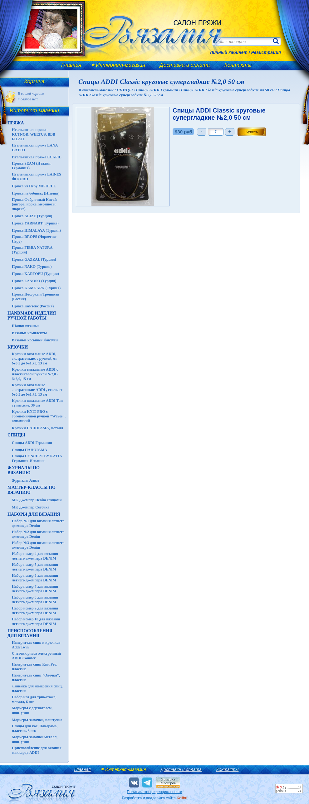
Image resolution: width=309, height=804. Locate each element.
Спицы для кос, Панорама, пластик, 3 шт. (34, 728)
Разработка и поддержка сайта (154, 798)
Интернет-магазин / (97, 90)
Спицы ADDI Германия (32, 443)
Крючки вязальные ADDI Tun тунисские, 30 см (37, 402)
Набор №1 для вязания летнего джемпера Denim (38, 523)
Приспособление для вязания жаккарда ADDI (36, 750)
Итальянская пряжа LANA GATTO (35, 147)
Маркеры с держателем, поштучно (32, 710)
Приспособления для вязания (29, 633)
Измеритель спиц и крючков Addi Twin (36, 644)
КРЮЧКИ (17, 347)
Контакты (238, 65)
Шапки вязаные (25, 326)
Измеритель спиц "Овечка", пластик (36, 677)
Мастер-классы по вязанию (31, 490)
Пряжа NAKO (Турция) (32, 266)
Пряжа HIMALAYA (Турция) (36, 230)
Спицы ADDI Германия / (158, 90)
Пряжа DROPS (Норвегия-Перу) (34, 238)
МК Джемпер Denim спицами (36, 500)
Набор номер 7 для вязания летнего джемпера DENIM (35, 588)
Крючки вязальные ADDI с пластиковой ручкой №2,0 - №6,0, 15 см (35, 374)
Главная (71, 65)
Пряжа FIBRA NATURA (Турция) (32, 249)
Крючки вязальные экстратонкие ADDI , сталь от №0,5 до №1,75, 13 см (37, 390)
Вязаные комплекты (29, 333)
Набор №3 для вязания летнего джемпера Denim (38, 545)
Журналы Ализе (25, 480)
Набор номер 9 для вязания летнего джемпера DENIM (35, 610)
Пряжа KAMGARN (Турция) (36, 288)
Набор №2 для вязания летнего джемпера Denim (38, 534)
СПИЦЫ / (126, 90)
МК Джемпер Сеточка (30, 507)
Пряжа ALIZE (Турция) (32, 216)
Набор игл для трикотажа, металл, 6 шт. (34, 699)
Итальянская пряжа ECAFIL (36, 157)
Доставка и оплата (185, 65)
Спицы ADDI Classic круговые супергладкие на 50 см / (229, 90)
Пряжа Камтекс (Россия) (33, 306)
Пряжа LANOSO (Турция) (34, 281)
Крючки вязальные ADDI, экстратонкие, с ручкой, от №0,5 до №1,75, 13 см (34, 358)
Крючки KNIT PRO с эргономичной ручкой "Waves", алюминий (39, 416)
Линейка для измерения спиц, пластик (37, 688)
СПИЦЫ (16, 435)
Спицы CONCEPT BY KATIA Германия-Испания (37, 458)
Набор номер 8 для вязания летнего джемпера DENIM (35, 599)
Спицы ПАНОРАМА (29, 450)
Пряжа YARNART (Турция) (35, 223)
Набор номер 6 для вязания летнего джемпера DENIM (35, 577)
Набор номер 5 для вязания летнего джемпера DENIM (35, 566)
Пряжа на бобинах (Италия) (35, 193)
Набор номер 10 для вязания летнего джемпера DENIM (36, 621)
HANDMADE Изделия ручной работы (31, 315)
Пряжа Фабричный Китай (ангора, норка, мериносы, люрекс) (34, 204)
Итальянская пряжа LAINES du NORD (36, 176)
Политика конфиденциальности (154, 792)
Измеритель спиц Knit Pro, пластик (34, 666)
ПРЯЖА (15, 123)
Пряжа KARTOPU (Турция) (35, 274)
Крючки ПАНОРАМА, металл (37, 428)
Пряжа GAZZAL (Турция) (34, 259)
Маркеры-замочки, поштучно (37, 720)
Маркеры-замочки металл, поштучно (34, 739)
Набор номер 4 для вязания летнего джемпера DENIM (35, 556)
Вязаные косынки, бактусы (35, 340)
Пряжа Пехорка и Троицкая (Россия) (35, 296)
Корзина (34, 81)
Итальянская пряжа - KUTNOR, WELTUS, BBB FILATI (33, 134)
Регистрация (266, 52)
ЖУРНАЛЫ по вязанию (23, 470)
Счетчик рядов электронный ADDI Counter (36, 655)
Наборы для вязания (33, 514)
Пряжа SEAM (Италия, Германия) (32, 165)
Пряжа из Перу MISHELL (34, 186)
